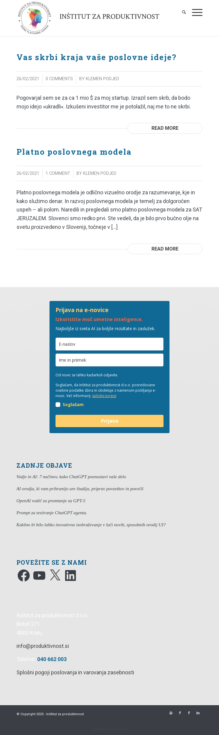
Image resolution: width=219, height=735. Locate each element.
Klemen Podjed (102, 78)
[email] (110, 344)
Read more (165, 128)
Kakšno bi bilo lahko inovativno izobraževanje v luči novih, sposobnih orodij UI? (91, 524)
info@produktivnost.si (42, 646)
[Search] (181, 12)
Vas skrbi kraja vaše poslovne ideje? (96, 57)
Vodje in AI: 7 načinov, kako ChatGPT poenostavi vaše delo (71, 476)
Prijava (109, 421)
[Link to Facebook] (180, 713)
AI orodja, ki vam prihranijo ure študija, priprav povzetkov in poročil (79, 488)
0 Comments (59, 78)
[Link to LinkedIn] (198, 713)
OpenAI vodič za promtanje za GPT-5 (51, 500)
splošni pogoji (104, 395)
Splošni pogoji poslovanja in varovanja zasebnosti (75, 672)
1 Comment (58, 173)
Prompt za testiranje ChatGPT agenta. (51, 512)
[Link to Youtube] (171, 713)
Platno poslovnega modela (74, 152)
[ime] (110, 360)
